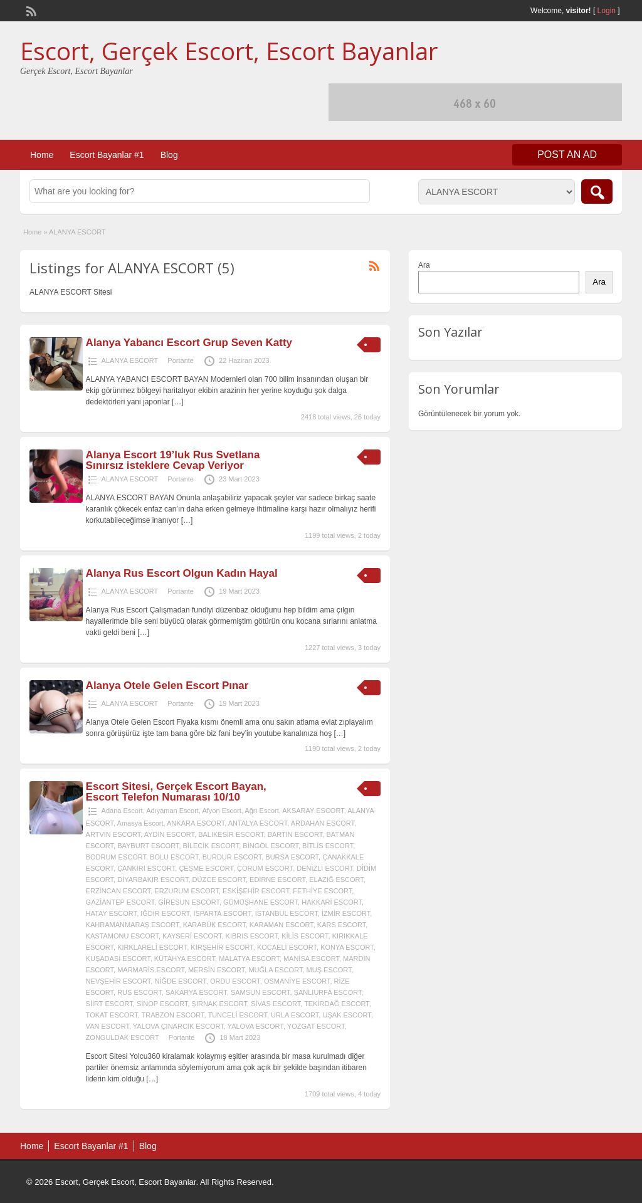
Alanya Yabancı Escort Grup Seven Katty (189, 343)
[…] (178, 401)
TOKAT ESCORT (112, 1015)
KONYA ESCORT (347, 947)
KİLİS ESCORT (305, 936)
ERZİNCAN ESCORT (118, 891)
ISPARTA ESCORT (222, 913)
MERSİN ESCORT (216, 970)
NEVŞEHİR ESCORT (118, 981)
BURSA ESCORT (291, 857)
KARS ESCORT (341, 924)
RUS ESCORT (139, 992)
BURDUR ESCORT (232, 857)
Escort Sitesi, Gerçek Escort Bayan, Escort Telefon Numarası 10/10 (176, 791)
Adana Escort (122, 810)
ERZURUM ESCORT (186, 891)
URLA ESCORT (294, 1015)
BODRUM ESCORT (116, 857)
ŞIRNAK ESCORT (219, 1003)
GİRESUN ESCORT (188, 902)
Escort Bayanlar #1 (107, 155)
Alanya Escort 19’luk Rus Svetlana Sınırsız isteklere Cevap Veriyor (173, 460)
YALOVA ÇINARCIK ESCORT (178, 1026)
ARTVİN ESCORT (113, 834)
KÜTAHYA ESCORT (184, 958)
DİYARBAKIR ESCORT (152, 879)
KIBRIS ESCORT (252, 936)
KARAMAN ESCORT (281, 924)
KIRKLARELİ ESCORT (152, 947)
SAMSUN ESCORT (260, 992)
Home (41, 155)
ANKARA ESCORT (195, 823)
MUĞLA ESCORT (275, 970)
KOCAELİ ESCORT (287, 947)
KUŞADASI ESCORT (118, 958)
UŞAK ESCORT (346, 1015)
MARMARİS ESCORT (150, 970)
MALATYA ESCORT (249, 958)
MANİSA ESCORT (311, 958)
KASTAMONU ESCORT (122, 936)
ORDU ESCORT (235, 981)
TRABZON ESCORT (172, 1015)
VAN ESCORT (107, 1026)
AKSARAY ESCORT (313, 810)
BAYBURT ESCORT (148, 845)
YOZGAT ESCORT (316, 1026)
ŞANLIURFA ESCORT (328, 992)
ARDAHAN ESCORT (322, 823)
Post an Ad (567, 154)
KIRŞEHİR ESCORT (222, 947)
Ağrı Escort (261, 810)
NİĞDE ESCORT (180, 981)
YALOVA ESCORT (255, 1026)
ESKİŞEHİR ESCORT (256, 891)
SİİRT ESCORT (109, 1003)
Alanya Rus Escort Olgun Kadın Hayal (182, 573)
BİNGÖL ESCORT (270, 845)
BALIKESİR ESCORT (230, 834)
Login (606, 10)
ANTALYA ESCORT (258, 823)
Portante (180, 360)
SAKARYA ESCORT (196, 992)
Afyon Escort (221, 810)
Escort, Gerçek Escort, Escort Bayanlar (229, 50)
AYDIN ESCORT (169, 834)
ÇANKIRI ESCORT (146, 868)
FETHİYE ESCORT (322, 891)
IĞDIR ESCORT (164, 913)
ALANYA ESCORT (130, 360)
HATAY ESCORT (111, 913)
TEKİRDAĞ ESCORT (336, 1003)
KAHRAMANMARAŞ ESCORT (132, 924)
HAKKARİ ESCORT (332, 902)
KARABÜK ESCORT (214, 924)
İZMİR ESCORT (346, 913)
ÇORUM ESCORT (265, 868)
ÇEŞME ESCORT (206, 868)
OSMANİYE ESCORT (297, 981)
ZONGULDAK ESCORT (122, 1037)
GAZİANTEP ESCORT (120, 902)
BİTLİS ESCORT (327, 845)
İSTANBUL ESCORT (286, 913)
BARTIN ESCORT (295, 834)
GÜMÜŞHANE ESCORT (260, 902)
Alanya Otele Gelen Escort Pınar (167, 685)
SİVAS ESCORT (275, 1003)
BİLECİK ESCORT (211, 845)
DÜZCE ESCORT (219, 879)
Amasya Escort (140, 823)
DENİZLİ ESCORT (325, 868)
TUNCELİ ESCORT (237, 1015)
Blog (169, 155)
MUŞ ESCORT (329, 970)
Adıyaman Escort (172, 810)
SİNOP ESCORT (162, 1003)
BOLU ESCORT (174, 857)
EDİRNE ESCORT (277, 879)
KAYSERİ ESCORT (191, 936)
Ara (424, 265)
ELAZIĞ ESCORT (336, 879)
